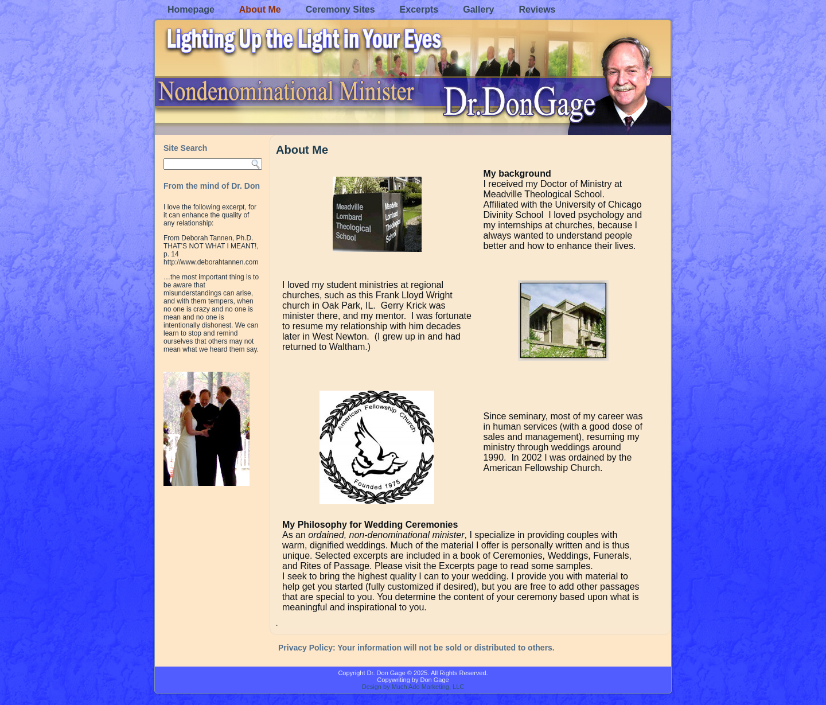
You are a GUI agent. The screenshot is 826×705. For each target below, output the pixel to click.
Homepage (191, 9)
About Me (260, 9)
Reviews (537, 9)
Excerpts (419, 9)
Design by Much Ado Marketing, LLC (413, 686)
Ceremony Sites (340, 9)
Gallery (478, 9)
